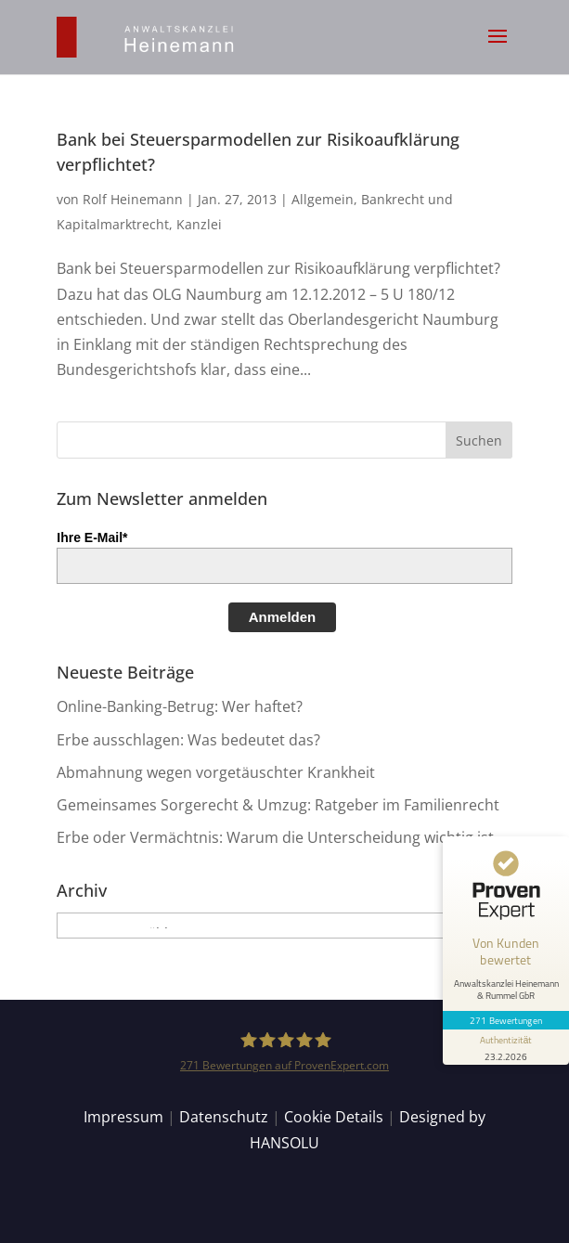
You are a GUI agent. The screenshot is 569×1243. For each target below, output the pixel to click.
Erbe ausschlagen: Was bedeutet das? (188, 740)
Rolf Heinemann (133, 199)
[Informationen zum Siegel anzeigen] (506, 1047)
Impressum (123, 1117)
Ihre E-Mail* (92, 537)
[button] (497, 48)
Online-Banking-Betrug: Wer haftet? (180, 706)
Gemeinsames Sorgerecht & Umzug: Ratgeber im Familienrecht (278, 805)
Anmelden (283, 617)
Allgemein (322, 199)
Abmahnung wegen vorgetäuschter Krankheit (216, 772)
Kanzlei (199, 224)
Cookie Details (333, 1117)
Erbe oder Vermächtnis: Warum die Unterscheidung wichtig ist (275, 837)
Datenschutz (223, 1117)
